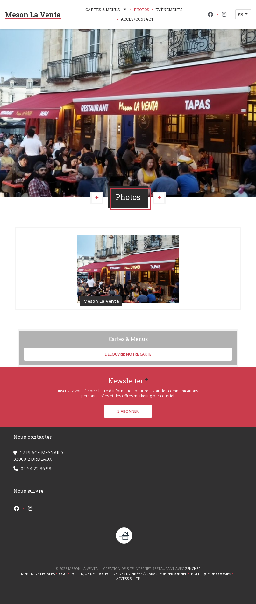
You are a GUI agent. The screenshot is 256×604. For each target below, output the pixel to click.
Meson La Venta (33, 14)
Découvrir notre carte (128, 354)
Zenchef (192, 568)
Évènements (169, 9)
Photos (141, 9)
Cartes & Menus (106, 9)
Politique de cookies (213, 573)
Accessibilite (128, 578)
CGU (65, 573)
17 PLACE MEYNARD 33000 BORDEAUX (38, 456)
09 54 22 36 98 (36, 468)
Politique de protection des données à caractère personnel (130, 573)
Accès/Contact (137, 19)
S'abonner (128, 411)
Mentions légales (40, 573)
